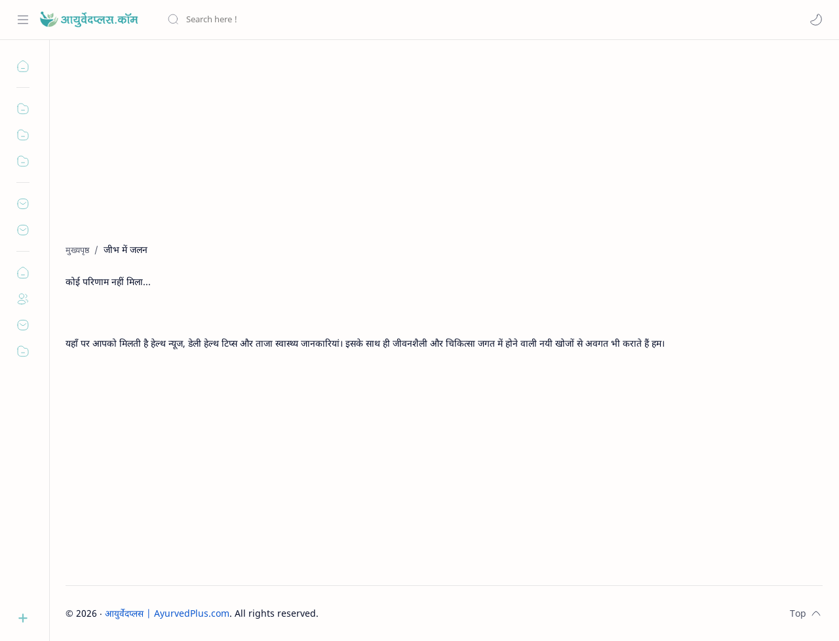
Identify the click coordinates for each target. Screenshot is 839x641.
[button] (816, 19)
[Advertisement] (444, 151)
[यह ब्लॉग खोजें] (272, 19)
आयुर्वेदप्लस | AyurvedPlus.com (167, 613)
